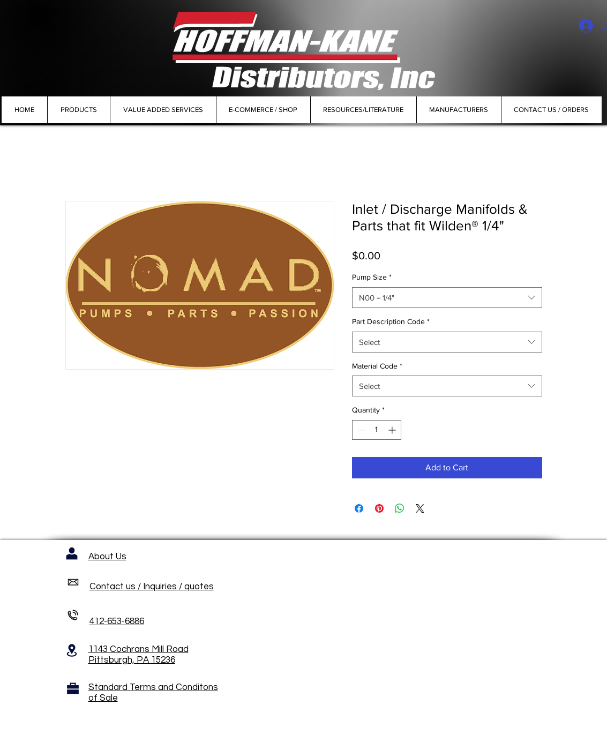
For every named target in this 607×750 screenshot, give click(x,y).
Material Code (377, 366)
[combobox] (447, 297)
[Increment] (393, 430)
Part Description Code (391, 321)
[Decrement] (360, 430)
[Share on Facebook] (359, 508)
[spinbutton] (376, 430)
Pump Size (372, 277)
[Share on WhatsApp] (399, 508)
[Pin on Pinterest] (379, 508)
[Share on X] (420, 508)
